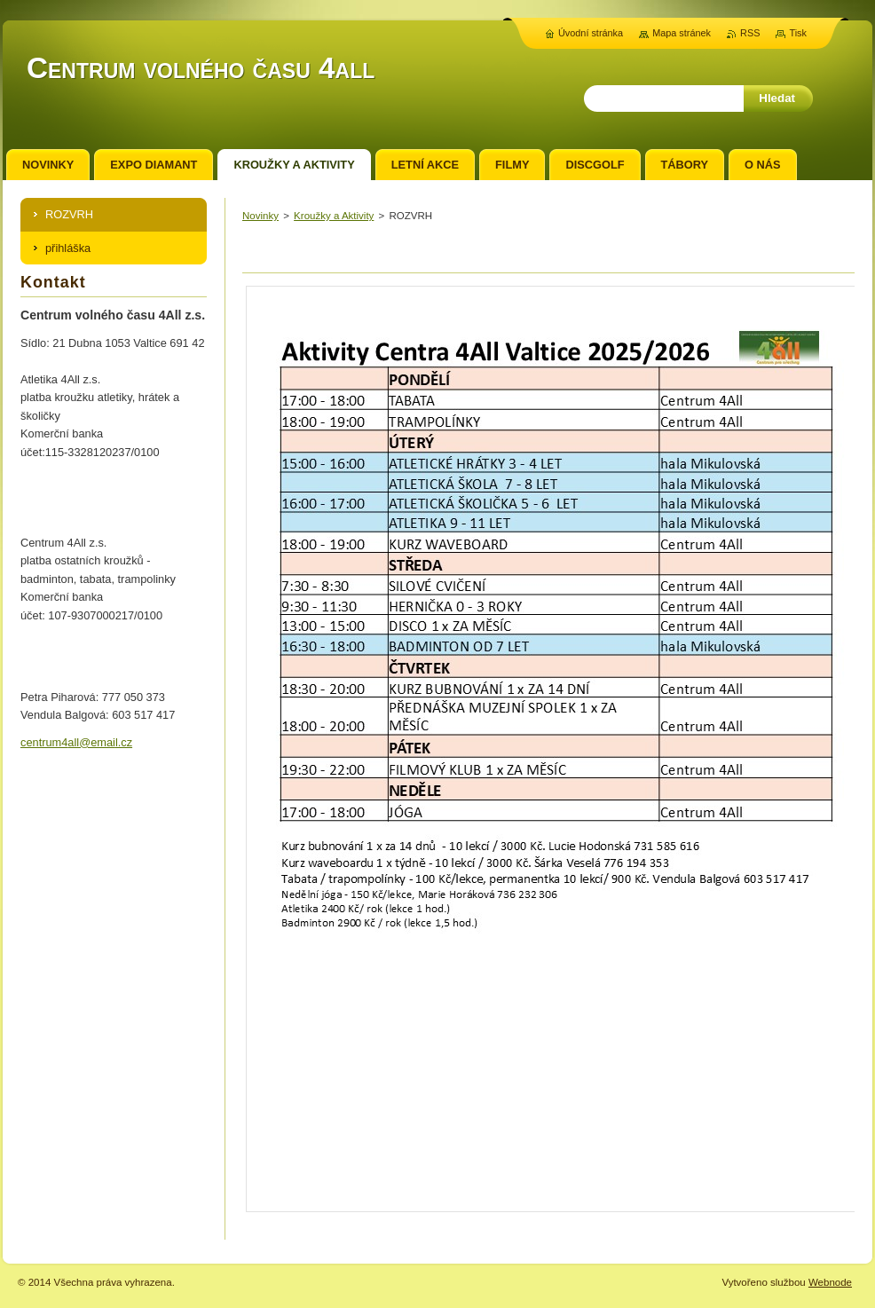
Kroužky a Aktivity (334, 215)
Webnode (830, 1282)
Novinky (260, 215)
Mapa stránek (681, 33)
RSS (750, 33)
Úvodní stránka (590, 33)
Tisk (798, 33)
